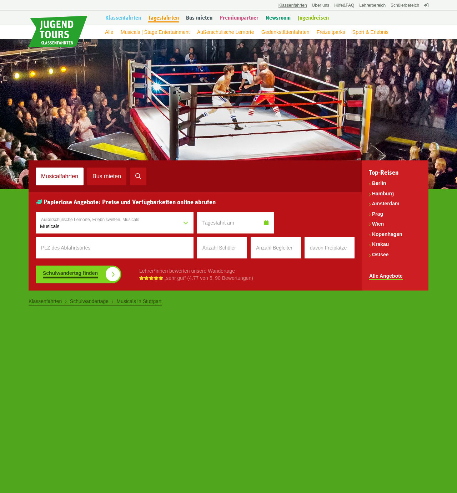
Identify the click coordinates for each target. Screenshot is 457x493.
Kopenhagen (387, 234)
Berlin (379, 183)
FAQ (344, 5)
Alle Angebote (386, 276)
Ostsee (380, 254)
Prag (377, 214)
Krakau (380, 244)
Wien (378, 224)
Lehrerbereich (372, 5)
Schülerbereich (405, 5)
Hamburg (383, 193)
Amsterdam (385, 203)
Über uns (321, 5)
